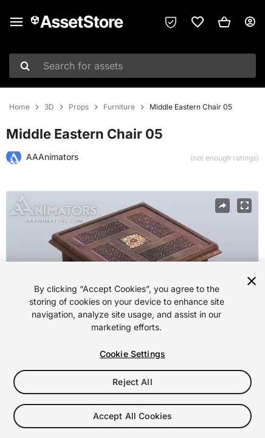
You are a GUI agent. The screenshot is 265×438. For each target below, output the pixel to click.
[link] (197, 22)
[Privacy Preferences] (170, 22)
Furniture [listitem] (119, 107)
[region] (132, 350)
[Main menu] (16, 22)
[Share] (222, 205)
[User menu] (250, 22)
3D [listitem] (49, 107)
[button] (224, 22)
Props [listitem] (79, 107)
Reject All (132, 382)
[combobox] (132, 66)
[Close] (251, 281)
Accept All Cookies (133, 416)
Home (19, 107)
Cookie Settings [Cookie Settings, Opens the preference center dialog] (132, 354)
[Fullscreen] (244, 205)
